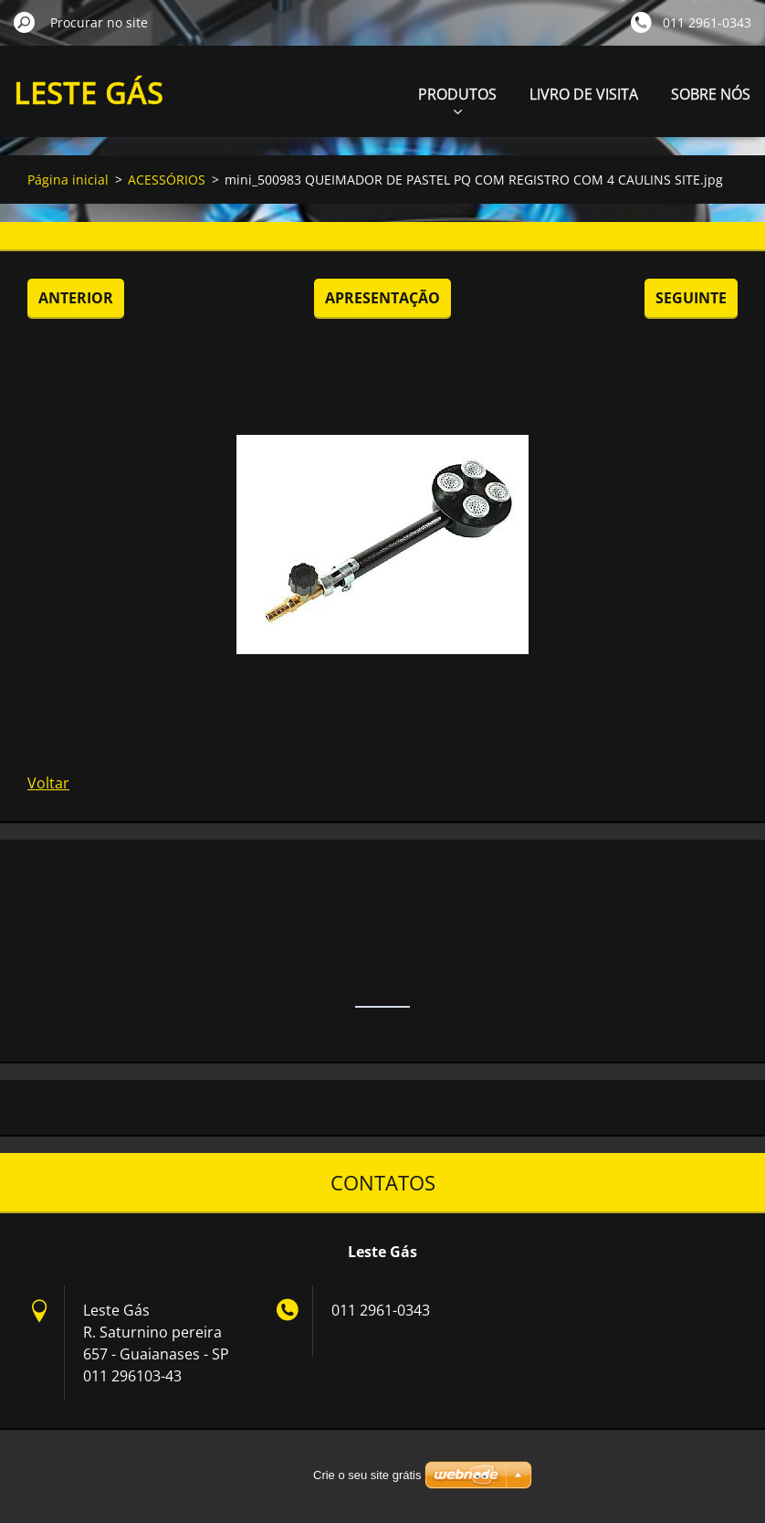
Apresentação (382, 298)
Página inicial (68, 179)
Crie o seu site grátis (367, 1475)
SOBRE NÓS (710, 94)
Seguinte (691, 298)
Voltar (48, 783)
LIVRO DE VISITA (583, 94)
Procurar (25, 21)
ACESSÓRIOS (166, 179)
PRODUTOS (457, 99)
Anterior (75, 298)
